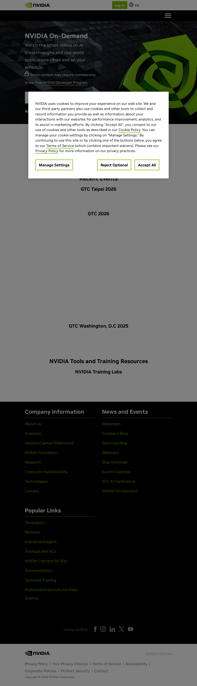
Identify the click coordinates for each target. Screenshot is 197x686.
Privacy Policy (46, 151)
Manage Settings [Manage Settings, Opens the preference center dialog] (54, 165)
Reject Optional (114, 165)
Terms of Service (60, 145)
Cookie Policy (129, 130)
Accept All (147, 165)
